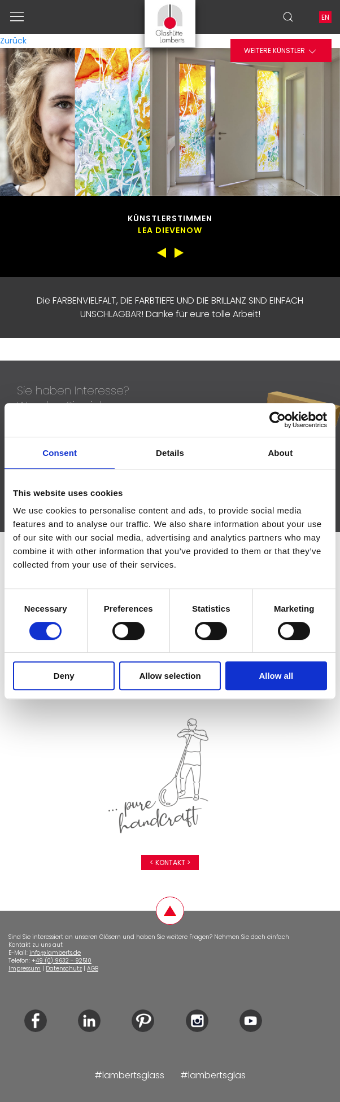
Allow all (276, 675)
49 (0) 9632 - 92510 (63, 960)
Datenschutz (64, 968)
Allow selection (169, 675)
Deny (64, 675)
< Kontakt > (170, 862)
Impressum (24, 968)
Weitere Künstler (281, 51)
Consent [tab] (59, 453)
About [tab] (280, 453)
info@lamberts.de (55, 953)
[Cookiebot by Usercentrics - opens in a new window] (277, 419)
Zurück (13, 40)
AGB (92, 968)
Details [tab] (170, 453)
